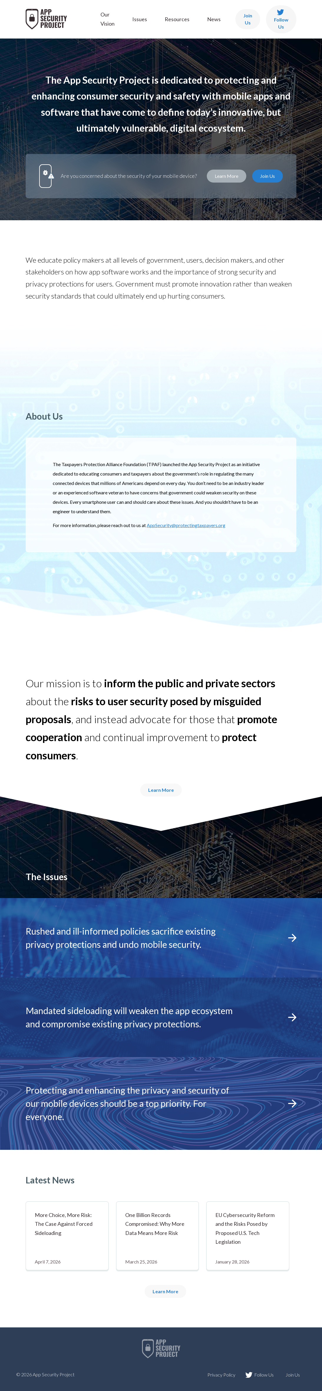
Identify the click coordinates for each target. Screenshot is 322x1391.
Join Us (247, 19)
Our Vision (107, 19)
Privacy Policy (221, 1374)
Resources (177, 19)
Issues (139, 19)
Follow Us (281, 19)
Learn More (226, 176)
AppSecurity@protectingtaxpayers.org (186, 525)
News (214, 19)
